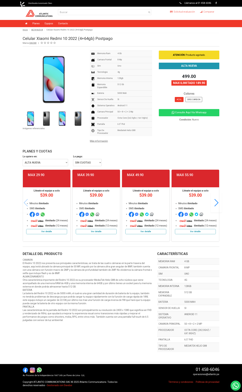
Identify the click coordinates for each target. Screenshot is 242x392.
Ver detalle (46, 231)
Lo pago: (78, 156)
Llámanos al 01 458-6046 (194, 3)
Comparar (207, 11)
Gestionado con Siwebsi (59, 385)
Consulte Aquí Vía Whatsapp (189, 112)
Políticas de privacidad (207, 382)
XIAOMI (32, 43)
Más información (99, 141)
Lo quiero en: (30, 156)
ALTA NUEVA (37, 30)
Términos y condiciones (180, 382)
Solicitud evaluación (182, 11)
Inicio (25, 30)
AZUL (179, 99)
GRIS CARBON (193, 99)
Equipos (49, 23)
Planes (36, 23)
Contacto (63, 23)
